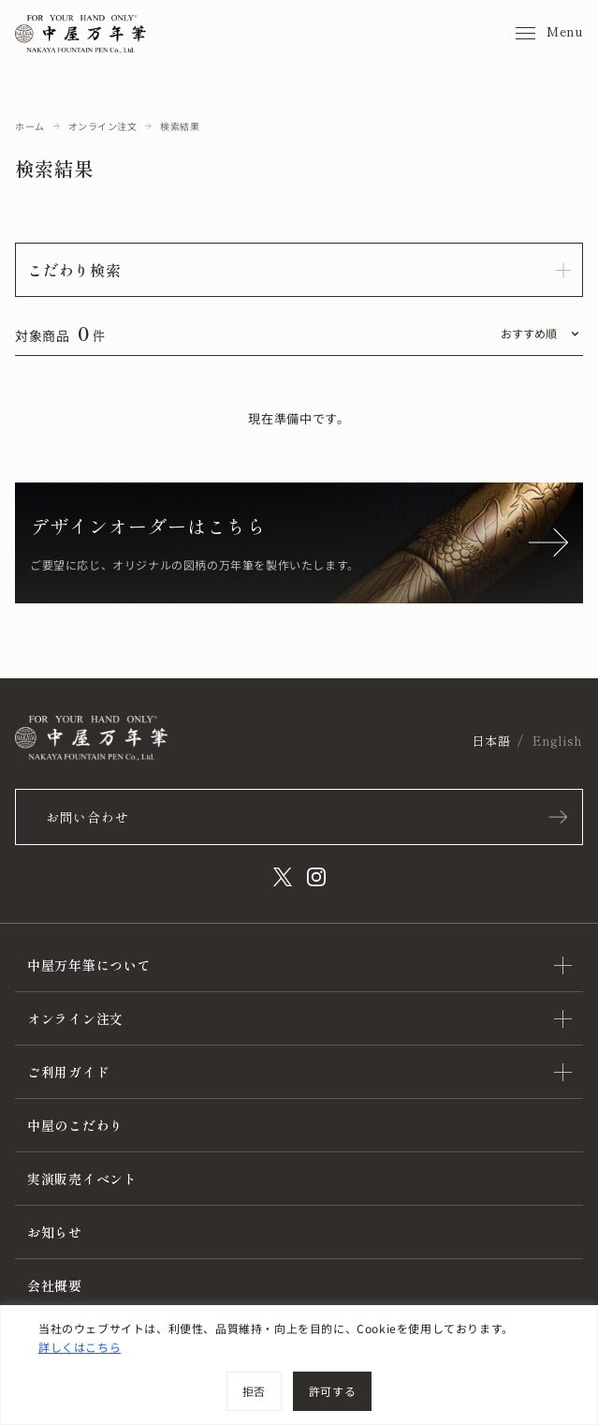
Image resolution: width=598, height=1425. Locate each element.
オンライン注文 (103, 126)
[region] (299, 1365)
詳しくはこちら (79, 1347)
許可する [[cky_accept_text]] (332, 1391)
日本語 (491, 741)
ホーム (30, 126)
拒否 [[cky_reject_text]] (254, 1391)
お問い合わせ (87, 817)
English (557, 741)
